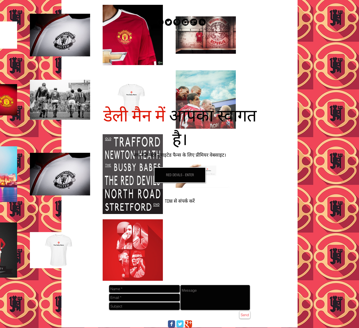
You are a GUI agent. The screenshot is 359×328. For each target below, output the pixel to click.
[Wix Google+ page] (188, 324)
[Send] (244, 315)
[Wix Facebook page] (171, 324)
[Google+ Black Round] (193, 22)
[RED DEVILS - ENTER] (180, 175)
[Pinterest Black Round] (176, 22)
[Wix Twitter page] (180, 324)
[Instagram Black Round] (185, 22)
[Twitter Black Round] (168, 22)
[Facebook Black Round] (160, 22)
